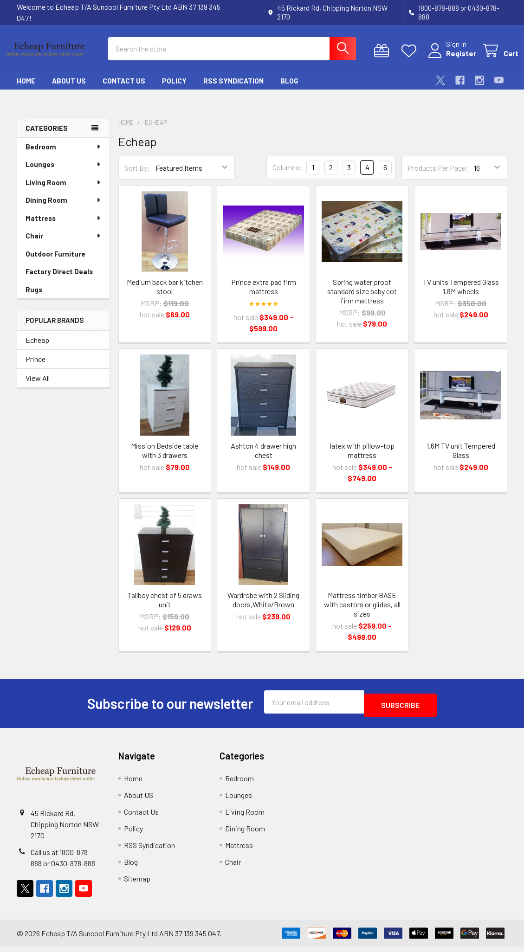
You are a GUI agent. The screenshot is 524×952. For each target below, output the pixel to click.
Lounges (64, 172)
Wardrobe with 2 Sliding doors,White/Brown (263, 608)
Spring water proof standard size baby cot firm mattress (362, 299)
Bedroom (64, 155)
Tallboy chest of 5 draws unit (164, 608)
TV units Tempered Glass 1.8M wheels (461, 295)
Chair (64, 244)
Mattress (64, 226)
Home (26, 89)
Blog (289, 89)
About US (69, 89)
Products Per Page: (438, 176)
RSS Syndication (233, 89)
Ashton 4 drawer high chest (263, 459)
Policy (174, 89)
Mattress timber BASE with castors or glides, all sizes (362, 612)
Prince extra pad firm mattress (263, 295)
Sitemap (137, 883)
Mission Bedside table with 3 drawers (164, 459)
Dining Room (64, 208)
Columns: (287, 175)
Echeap (37, 348)
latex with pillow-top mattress (362, 459)
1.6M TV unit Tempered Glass (461, 459)
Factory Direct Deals (59, 280)
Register (450, 58)
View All (38, 386)
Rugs (34, 298)
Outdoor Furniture (55, 262)
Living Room (64, 191)
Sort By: (137, 176)
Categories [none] (47, 136)
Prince (35, 367)
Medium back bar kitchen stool (165, 295)
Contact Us (124, 89)
